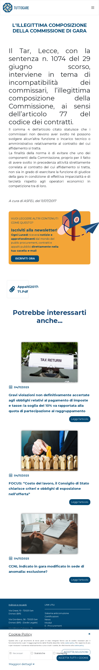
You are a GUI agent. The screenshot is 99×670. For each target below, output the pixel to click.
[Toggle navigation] (92, 7)
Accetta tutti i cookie (73, 657)
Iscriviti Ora (25, 258)
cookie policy (69, 643)
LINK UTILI (50, 604)
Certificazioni (51, 616)
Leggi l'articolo (79, 419)
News (47, 619)
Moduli (48, 622)
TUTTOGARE (16, 7)
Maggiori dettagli (21, 664)
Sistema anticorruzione (57, 613)
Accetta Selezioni (76, 652)
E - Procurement (53, 625)
